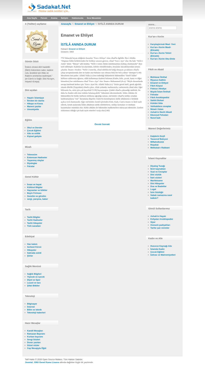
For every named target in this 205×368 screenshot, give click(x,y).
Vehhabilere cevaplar (160, 106)
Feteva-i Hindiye (158, 88)
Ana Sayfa (32, 18)
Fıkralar (31, 166)
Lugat (153, 189)
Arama (54, 18)
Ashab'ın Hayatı (158, 216)
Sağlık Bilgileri (34, 274)
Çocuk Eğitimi (34, 130)
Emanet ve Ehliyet (84, 24)
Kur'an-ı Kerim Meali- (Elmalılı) (160, 48)
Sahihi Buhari (157, 100)
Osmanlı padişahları (160, 225)
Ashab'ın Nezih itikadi (161, 112)
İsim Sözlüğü (156, 192)
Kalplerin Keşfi (157, 136)
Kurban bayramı (35, 336)
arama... (152, 24)
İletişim (64, 18)
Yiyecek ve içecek (36, 277)
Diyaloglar (32, 163)
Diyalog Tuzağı (157, 166)
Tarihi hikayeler (34, 223)
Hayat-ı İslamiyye (35, 98)
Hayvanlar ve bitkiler (37, 190)
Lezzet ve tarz (34, 283)
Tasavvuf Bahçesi (159, 139)
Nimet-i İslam (156, 109)
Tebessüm (32, 154)
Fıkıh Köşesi (156, 86)
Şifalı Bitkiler (33, 285)
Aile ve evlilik (33, 133)
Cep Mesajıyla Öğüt (36, 348)
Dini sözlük (155, 174)
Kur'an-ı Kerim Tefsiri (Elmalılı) (160, 54)
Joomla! (29, 362)
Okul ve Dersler (34, 127)
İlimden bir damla (35, 100)
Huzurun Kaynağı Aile (161, 246)
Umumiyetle (33, 109)
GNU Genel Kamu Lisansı (46, 362)
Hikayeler (31, 250)
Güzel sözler (33, 345)
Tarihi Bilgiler (33, 217)
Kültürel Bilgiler (35, 187)
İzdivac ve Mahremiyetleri (163, 255)
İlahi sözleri (156, 177)
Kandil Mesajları (35, 330)
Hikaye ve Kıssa (35, 103)
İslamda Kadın (157, 249)
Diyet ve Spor (33, 280)
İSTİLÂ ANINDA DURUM (78, 44)
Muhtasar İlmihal (158, 77)
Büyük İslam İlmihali (160, 91)
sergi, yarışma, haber (37, 199)
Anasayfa (66, 24)
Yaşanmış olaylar (35, 160)
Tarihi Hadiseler (35, 220)
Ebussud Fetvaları (159, 115)
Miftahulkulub (157, 142)
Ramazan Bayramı (36, 334)
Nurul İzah (155, 118)
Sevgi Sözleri (33, 339)
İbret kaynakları (158, 169)
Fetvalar (154, 94)
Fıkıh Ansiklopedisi (159, 97)
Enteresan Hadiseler (37, 157)
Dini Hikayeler (157, 183)
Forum (44, 18)
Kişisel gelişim (34, 136)
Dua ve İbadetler (158, 186)
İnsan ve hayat (34, 184)
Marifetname (156, 180)
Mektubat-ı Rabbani (160, 147)
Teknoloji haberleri (36, 312)
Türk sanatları (34, 226)
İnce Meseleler (94, 18)
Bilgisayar (32, 304)
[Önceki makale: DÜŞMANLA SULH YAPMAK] (98, 124)
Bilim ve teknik (34, 309)
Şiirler (30, 256)
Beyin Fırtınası (34, 193)
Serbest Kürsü (34, 247)
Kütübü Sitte (156, 103)
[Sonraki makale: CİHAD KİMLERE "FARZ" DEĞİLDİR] (106, 124)
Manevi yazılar (34, 106)
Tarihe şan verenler (159, 228)
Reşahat (154, 145)
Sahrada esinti (34, 253)
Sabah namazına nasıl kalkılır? (161, 196)
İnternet (31, 307)
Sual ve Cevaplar (158, 172)
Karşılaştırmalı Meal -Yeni (163, 44)
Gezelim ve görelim (36, 196)
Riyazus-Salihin (158, 80)
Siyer (153, 222)
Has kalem (32, 244)
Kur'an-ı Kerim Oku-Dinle (162, 59)
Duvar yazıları (34, 342)
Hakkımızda (77, 18)
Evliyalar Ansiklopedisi (161, 219)
